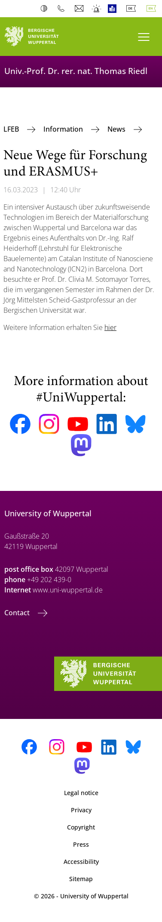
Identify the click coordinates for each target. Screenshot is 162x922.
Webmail (80, 8)
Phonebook (63, 8)
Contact (17, 612)
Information (64, 129)
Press (81, 844)
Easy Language (114, 8)
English (153, 8)
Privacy (81, 810)
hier (110, 327)
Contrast (45, 8)
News (117, 129)
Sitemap (81, 879)
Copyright (81, 827)
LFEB (12, 129)
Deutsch (133, 8)
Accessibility (81, 861)
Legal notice (81, 793)
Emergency (97, 8)
